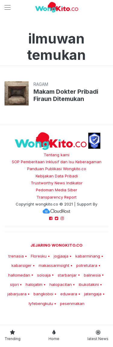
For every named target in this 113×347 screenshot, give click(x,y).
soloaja (44, 275)
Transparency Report (56, 197)
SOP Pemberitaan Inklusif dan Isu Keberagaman (57, 161)
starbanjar (67, 275)
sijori (14, 284)
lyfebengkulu (41, 303)
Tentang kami (56, 154)
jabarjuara (17, 293)
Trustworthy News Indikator (57, 182)
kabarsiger (21, 265)
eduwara (68, 293)
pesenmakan (72, 303)
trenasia (16, 256)
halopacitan (60, 284)
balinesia (92, 275)
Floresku (39, 256)
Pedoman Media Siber (56, 189)
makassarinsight (54, 265)
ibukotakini (89, 284)
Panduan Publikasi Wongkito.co (56, 168)
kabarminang (87, 256)
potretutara (86, 265)
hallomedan (19, 275)
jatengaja (93, 293)
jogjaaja (61, 256)
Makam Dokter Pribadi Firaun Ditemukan (65, 95)
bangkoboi (43, 293)
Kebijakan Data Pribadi (57, 176)
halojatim (34, 284)
